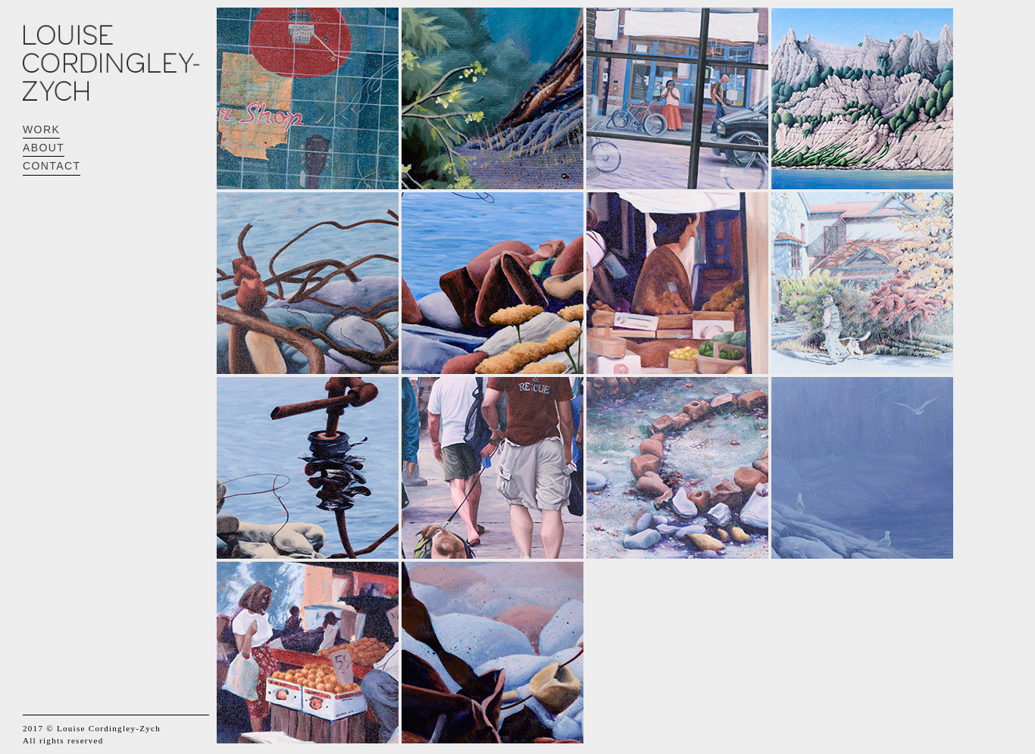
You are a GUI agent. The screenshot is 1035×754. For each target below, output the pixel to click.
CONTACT (51, 166)
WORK (41, 129)
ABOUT (43, 148)
